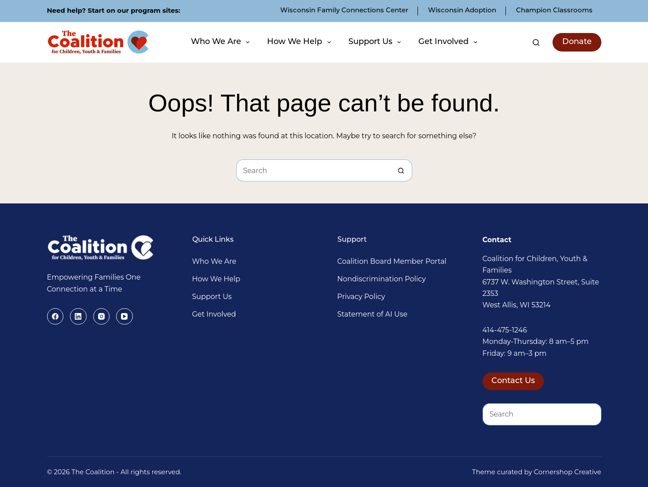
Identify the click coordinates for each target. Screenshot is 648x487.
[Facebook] (55, 316)
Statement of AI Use (372, 314)
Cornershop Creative (567, 472)
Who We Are (221, 42)
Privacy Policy (361, 296)
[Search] (536, 42)
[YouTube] (124, 316)
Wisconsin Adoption (462, 10)
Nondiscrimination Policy (381, 279)
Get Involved (449, 42)
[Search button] (401, 170)
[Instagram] (101, 316)
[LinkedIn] (78, 316)
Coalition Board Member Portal (392, 261)
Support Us (375, 42)
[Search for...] (313, 170)
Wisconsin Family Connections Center (344, 10)
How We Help (300, 42)
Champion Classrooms (554, 10)
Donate (577, 42)
